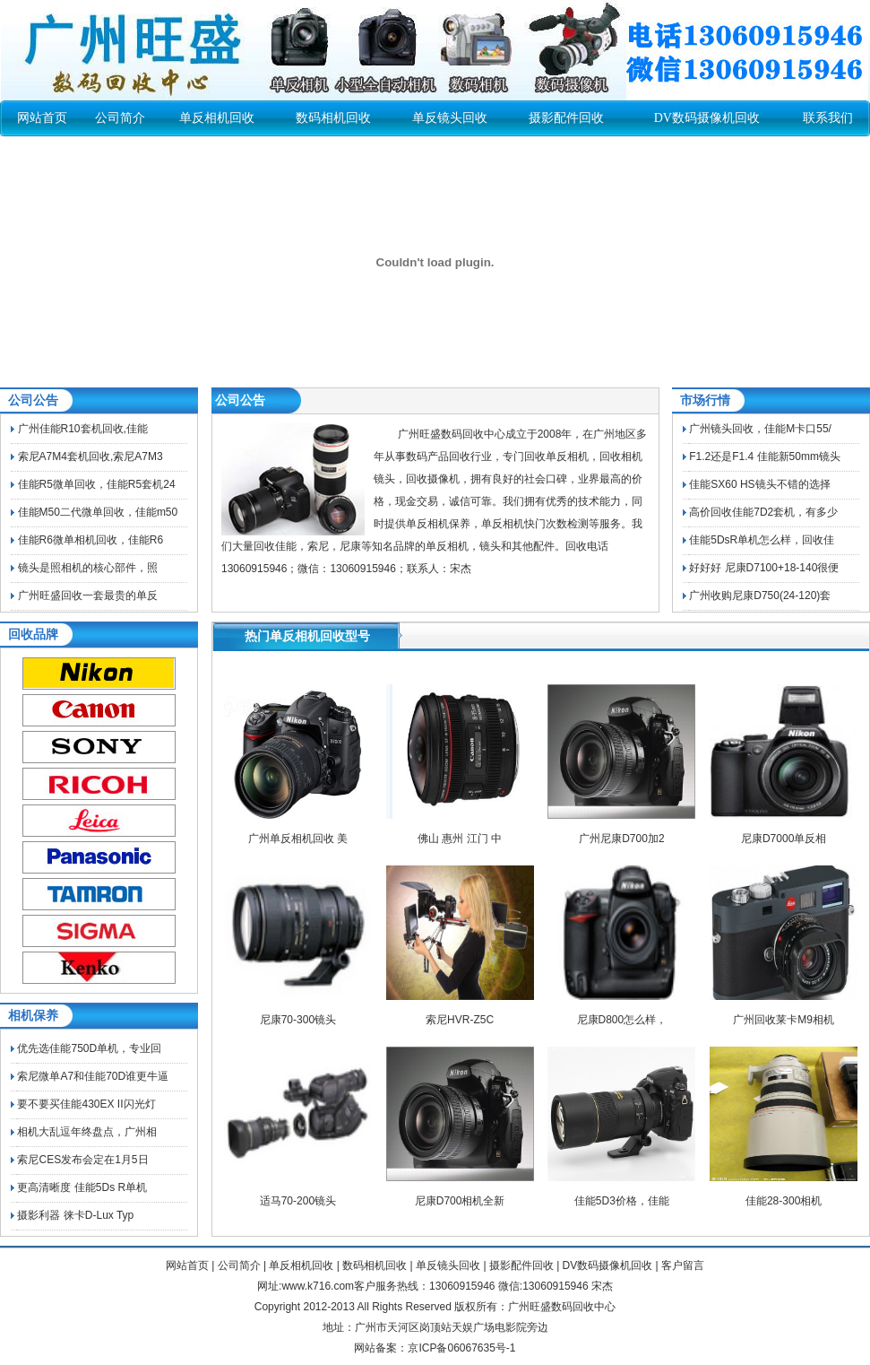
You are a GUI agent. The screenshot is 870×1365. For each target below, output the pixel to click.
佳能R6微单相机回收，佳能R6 (91, 540)
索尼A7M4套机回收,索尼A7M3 (90, 456)
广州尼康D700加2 (621, 838)
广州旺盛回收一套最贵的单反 (88, 595)
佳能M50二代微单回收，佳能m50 (98, 512)
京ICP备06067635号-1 (461, 1348)
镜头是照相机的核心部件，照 (88, 567)
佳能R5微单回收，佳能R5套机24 (97, 484)
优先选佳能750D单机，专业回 (89, 1048)
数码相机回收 (333, 118)
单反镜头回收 (449, 118)
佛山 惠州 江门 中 (460, 838)
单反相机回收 (216, 118)
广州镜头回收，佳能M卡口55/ (760, 428)
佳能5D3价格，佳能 (621, 1201)
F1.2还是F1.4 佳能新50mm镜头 (764, 456)
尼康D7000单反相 (783, 838)
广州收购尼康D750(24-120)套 (760, 595)
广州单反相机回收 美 (298, 838)
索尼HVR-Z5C (460, 1019)
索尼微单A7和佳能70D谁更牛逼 (92, 1076)
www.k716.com (317, 1286)
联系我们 (828, 118)
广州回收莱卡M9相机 (783, 1019)
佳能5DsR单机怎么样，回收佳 (761, 540)
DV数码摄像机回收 (707, 118)
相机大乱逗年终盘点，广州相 (87, 1132)
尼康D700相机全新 (460, 1201)
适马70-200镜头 (298, 1201)
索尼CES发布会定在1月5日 (82, 1159)
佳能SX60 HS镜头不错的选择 (759, 484)
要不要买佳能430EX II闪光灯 (86, 1104)
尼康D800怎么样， (622, 1019)
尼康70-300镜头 (298, 1019)
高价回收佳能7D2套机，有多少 (763, 512)
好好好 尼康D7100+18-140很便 (764, 567)
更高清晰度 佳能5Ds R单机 (82, 1187)
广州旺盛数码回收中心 (562, 1306)
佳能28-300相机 (783, 1201)
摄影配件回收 (566, 118)
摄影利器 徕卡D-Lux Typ (75, 1215)
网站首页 (42, 118)
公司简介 (120, 118)
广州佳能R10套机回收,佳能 (83, 428)
